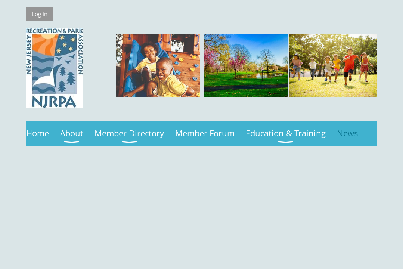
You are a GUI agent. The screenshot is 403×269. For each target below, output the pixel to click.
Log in (39, 14)
